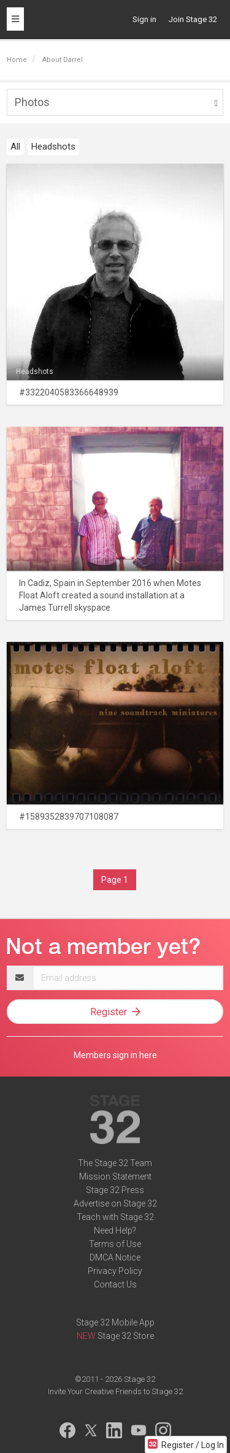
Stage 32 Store (126, 1336)
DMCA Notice (115, 1257)
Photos (32, 102)
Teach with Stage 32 (115, 1217)
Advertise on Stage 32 (115, 1203)
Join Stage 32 (193, 19)
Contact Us (115, 1284)
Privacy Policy (115, 1271)
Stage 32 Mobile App (115, 1322)
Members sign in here (115, 1055)
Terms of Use (115, 1244)
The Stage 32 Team (115, 1163)
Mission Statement (115, 1176)
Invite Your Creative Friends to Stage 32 (115, 1391)
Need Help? (115, 1230)
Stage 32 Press (115, 1190)
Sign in (144, 19)
